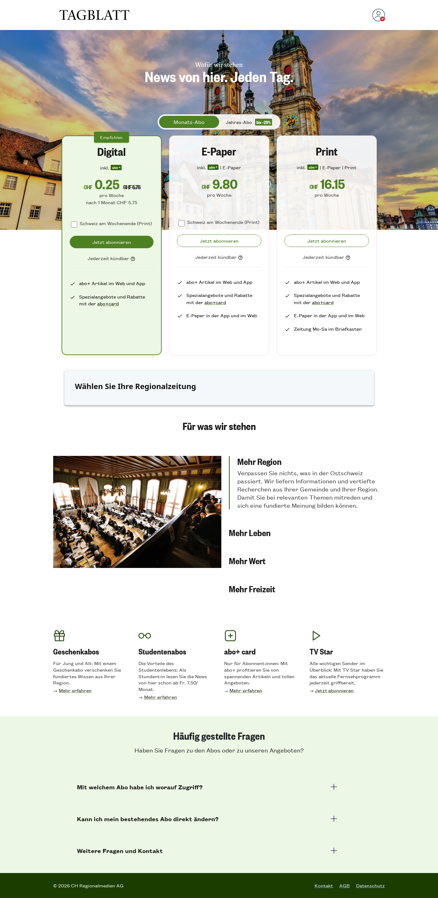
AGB (344, 885)
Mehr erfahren (75, 690)
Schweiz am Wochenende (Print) (116, 223)
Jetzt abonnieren (334, 690)
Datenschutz (370, 885)
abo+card (108, 303)
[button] (307, 483)
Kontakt (324, 885)
